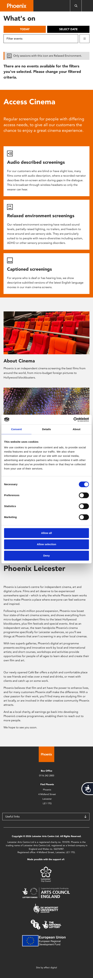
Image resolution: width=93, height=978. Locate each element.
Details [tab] (46, 429)
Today (25, 29)
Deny (46, 555)
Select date (68, 29)
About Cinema (19, 361)
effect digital (50, 967)
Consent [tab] (16, 429)
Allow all (46, 532)
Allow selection (46, 544)
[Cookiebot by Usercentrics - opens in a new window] (73, 419)
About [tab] (76, 429)
